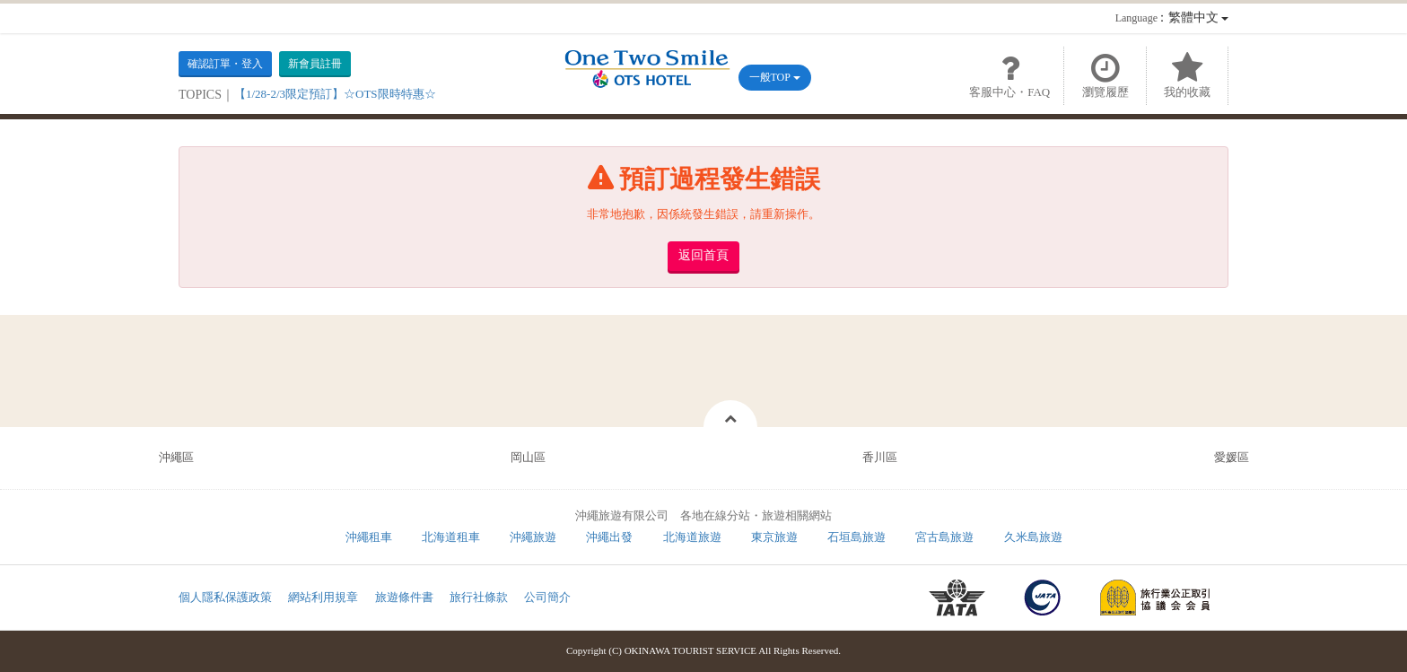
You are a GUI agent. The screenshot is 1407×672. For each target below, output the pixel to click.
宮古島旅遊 (944, 537)
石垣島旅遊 (856, 537)
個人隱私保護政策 (225, 597)
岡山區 (528, 457)
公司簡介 (547, 597)
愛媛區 (1231, 457)
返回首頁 (703, 255)
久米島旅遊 (1033, 537)
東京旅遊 (774, 537)
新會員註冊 (315, 63)
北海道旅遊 (692, 537)
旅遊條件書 (404, 597)
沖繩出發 (609, 537)
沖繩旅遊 (533, 537)
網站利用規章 (323, 597)
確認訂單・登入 (225, 63)
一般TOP (774, 77)
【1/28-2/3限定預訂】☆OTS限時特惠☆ (335, 93)
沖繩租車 (368, 537)
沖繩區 (176, 457)
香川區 (879, 457)
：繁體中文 (1171, 17)
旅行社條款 (479, 597)
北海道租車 (451, 537)
